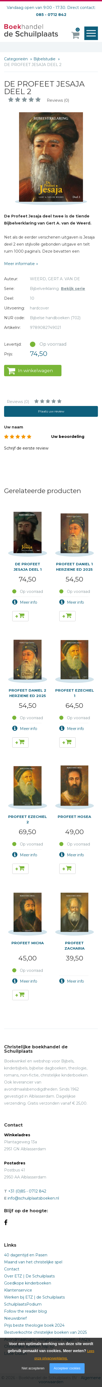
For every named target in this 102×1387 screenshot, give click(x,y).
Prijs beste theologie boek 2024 (34, 1325)
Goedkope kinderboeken (27, 1283)
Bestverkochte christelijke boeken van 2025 (45, 1332)
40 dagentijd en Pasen (25, 1255)
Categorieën (16, 59)
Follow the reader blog (25, 1311)
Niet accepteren (33, 1368)
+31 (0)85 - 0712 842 (27, 1191)
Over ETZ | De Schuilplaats (29, 1276)
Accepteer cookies (67, 1368)
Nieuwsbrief (15, 1318)
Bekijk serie (73, 288)
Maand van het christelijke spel (33, 1262)
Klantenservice (18, 1290)
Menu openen (92, 33)
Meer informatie (19, 263)
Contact (11, 1269)
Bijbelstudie (45, 59)
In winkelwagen (35, 370)
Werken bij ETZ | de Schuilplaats (34, 1297)
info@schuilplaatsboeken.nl (33, 1198)
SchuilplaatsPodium (23, 1304)
